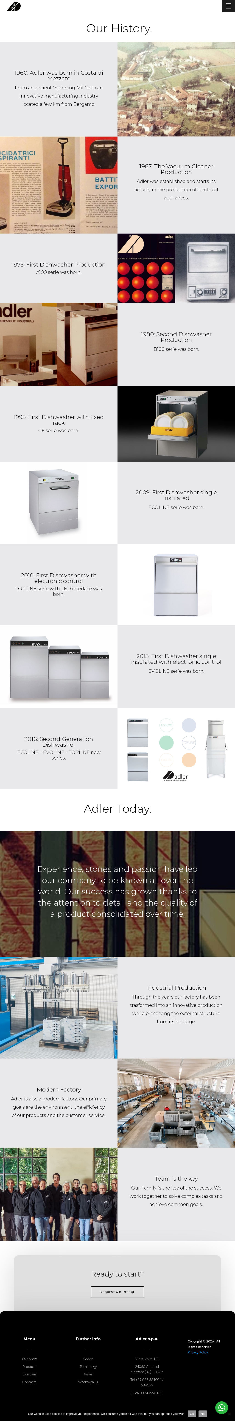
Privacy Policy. (198, 1352)
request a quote (115, 1292)
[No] (229, 1414)
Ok (192, 1414)
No (203, 1414)
